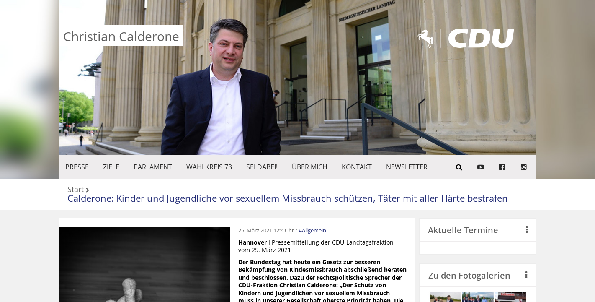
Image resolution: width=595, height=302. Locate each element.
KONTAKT (357, 167)
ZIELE (111, 167)
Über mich (309, 167)
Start (75, 189)
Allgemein (314, 230)
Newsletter (407, 167)
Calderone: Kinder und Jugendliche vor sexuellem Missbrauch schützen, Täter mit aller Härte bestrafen (287, 198)
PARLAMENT (153, 167)
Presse (77, 167)
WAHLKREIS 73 (209, 167)
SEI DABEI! (262, 167)
